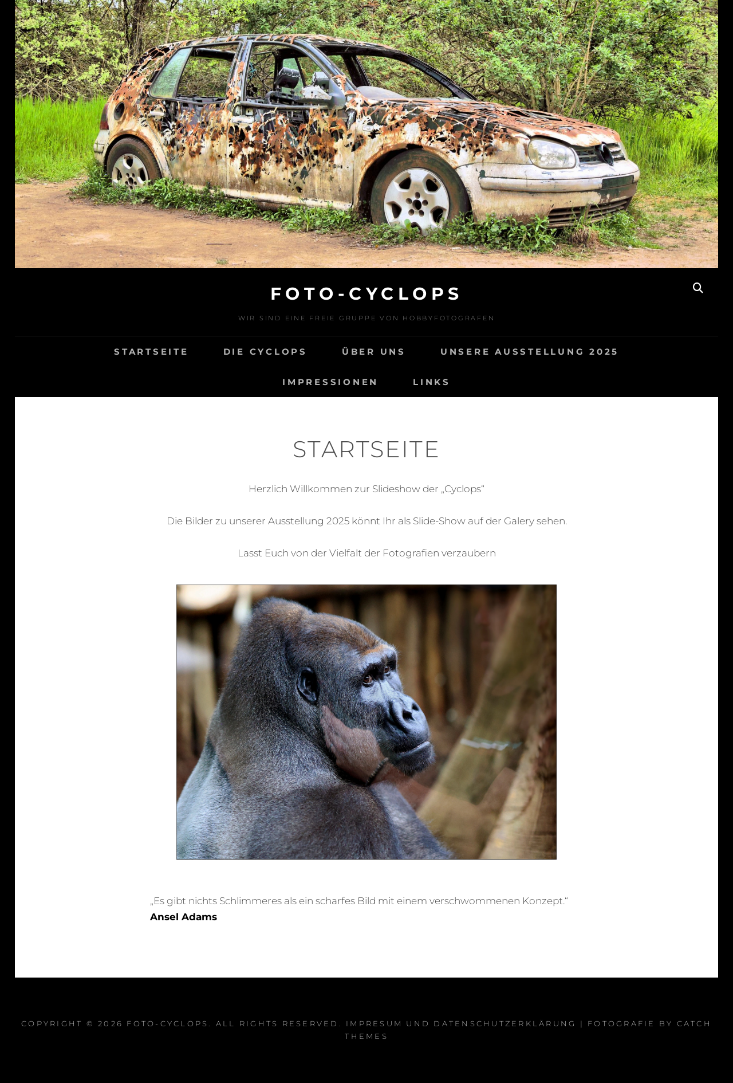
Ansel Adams (183, 917)
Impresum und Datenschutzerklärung (461, 1023)
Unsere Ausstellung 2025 (529, 351)
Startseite (151, 351)
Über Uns (374, 351)
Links (432, 381)
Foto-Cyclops (366, 293)
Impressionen (330, 381)
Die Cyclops (265, 351)
